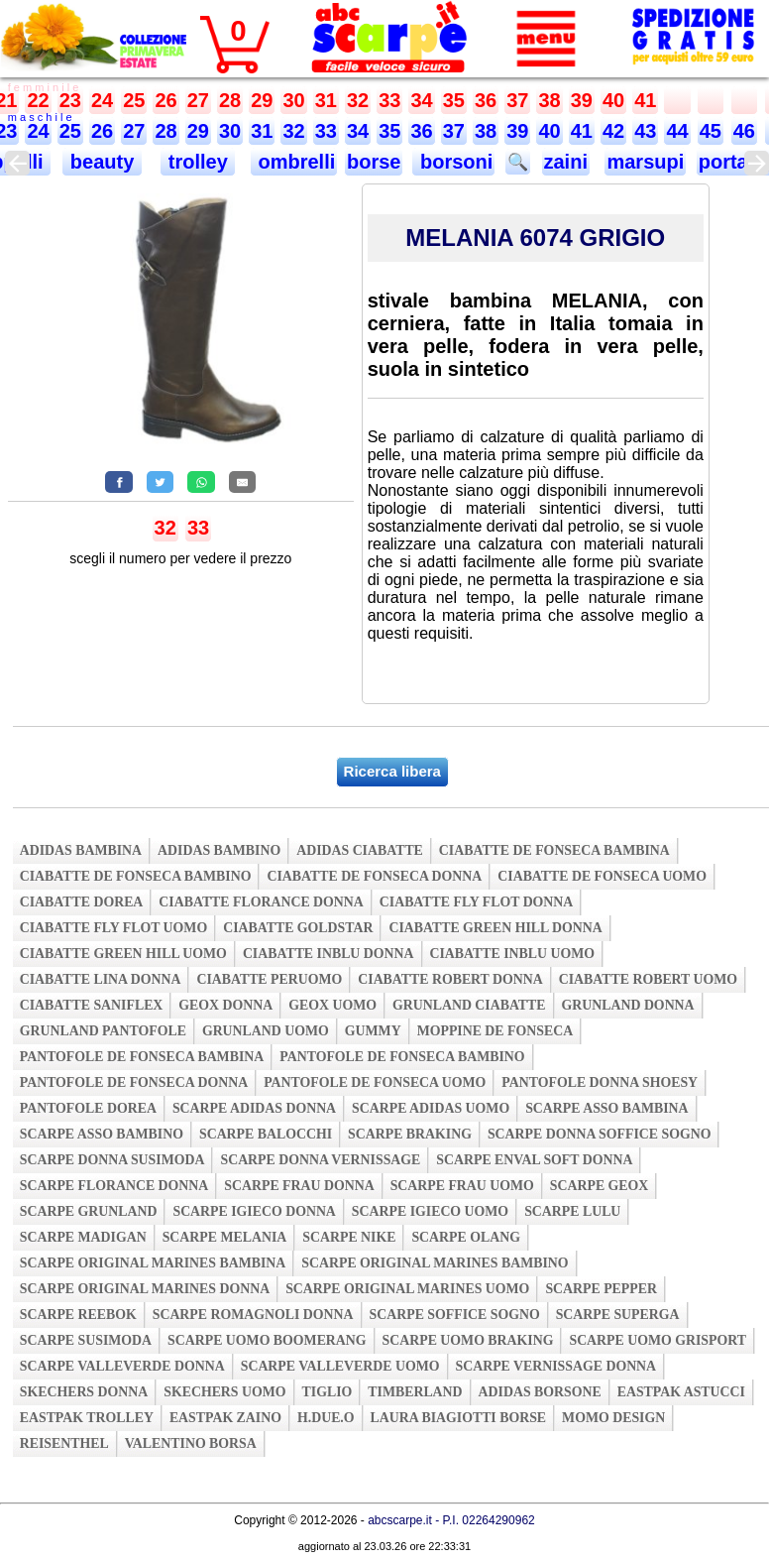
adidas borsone (540, 1391)
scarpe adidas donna (254, 1108)
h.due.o (326, 1417)
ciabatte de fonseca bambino (136, 876)
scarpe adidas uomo (430, 1108)
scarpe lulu (572, 1211)
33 (389, 100)
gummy (373, 1030)
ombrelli (294, 162)
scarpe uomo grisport (657, 1340)
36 (485, 100)
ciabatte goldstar (298, 927)
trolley (198, 162)
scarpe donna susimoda (112, 1159)
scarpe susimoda (86, 1340)
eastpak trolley (87, 1417)
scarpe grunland (89, 1211)
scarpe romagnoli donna (253, 1314)
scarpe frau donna (299, 1185)
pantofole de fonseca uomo (375, 1082)
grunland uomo (265, 1030)
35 (454, 100)
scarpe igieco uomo (430, 1211)
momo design (613, 1417)
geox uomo (332, 1005)
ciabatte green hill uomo (123, 953)
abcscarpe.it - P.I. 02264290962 (451, 1520)
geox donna (225, 1005)
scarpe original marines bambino (434, 1263)
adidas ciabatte (359, 850)
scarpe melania (225, 1237)
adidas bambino (219, 850)
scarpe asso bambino (101, 1134)
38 (549, 100)
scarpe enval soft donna (534, 1159)
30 (293, 100)
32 (358, 100)
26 (165, 100)
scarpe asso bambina (606, 1108)
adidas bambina (81, 850)
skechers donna (84, 1391)
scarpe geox (599, 1185)
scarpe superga (618, 1314)
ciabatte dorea (82, 902)
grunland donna (628, 1005)
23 (70, 100)
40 (613, 100)
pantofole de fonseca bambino (401, 1056)
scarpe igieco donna (253, 1211)
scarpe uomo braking (468, 1340)
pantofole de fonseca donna (134, 1082)
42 (613, 131)
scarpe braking (410, 1134)
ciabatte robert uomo (648, 979)
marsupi (645, 162)
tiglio (327, 1391)
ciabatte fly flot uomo (113, 927)
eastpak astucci (681, 1391)
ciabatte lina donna (100, 979)
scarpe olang (465, 1237)
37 (517, 100)
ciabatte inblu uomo (512, 953)
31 (326, 100)
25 (134, 100)
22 (38, 100)
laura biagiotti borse (459, 1417)
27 (198, 100)
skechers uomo (224, 1391)
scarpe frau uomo (462, 1185)
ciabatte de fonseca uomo (602, 876)
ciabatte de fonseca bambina (554, 850)
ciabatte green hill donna (495, 927)
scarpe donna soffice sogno (600, 1134)
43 (645, 131)
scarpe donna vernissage (320, 1159)
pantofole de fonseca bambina (142, 1056)
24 (102, 100)
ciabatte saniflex (92, 1005)
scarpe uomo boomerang (267, 1340)
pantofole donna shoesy (599, 1082)
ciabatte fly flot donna (477, 902)
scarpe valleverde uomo (340, 1366)
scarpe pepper (601, 1288)
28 (230, 100)
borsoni (453, 162)
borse (373, 162)
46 (744, 131)
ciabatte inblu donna (328, 953)
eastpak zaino (225, 1417)
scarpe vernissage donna (556, 1366)
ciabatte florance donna (261, 902)
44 (677, 131)
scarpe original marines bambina (153, 1263)
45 (710, 131)
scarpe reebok (78, 1314)
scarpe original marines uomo (407, 1288)
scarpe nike (348, 1237)
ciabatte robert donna (450, 979)
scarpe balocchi (265, 1134)
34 (421, 100)
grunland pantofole (103, 1030)
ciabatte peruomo (269, 979)
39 (582, 100)
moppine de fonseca (495, 1030)
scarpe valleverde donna (122, 1366)
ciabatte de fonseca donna (374, 876)
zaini (566, 162)
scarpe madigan (83, 1237)
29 (262, 100)
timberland (415, 1391)
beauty (102, 162)
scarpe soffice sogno (455, 1314)
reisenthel (64, 1443)
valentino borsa (191, 1443)
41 (645, 100)
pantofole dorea (88, 1108)
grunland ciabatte (469, 1005)
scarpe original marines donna (145, 1288)
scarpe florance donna (114, 1185)
